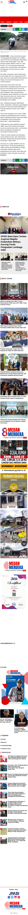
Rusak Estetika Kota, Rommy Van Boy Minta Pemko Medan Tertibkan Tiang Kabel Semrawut (17, 812)
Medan (2, 22)
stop (10, 26)
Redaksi (11, 889)
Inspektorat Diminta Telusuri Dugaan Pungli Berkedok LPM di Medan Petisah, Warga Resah (17, 830)
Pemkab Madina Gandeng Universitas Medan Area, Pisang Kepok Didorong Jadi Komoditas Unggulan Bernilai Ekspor (13, 373)
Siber (16, 889)
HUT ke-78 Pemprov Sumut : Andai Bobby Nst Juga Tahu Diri (6, 721)
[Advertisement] (14, 8)
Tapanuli (15, 22)
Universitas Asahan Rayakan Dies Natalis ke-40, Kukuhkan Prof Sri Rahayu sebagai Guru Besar (13, 421)
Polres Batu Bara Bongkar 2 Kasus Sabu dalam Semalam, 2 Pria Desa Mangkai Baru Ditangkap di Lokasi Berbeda (16, 794)
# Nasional (3, 742)
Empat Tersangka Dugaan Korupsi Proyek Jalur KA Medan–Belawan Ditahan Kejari (18, 776)
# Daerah (3, 739)
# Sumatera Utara (5, 748)
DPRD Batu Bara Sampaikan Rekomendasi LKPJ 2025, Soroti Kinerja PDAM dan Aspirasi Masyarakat (6, 266)
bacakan (4, 26)
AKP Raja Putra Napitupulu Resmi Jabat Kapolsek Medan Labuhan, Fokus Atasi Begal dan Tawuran (17, 757)
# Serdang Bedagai (5, 745)
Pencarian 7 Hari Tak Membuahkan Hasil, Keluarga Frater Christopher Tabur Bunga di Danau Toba (18, 767)
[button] (26, 1)
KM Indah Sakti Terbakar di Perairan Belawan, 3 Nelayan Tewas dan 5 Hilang (16, 821)
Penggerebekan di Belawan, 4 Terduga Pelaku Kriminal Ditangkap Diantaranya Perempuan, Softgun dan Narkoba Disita (17, 804)
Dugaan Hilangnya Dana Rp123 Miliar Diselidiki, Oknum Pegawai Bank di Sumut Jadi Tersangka (17, 785)
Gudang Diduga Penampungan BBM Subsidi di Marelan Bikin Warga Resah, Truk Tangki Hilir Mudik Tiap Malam (16, 840)
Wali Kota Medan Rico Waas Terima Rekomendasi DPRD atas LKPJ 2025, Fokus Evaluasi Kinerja (13, 303)
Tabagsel (8, 22)
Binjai (21, 22)
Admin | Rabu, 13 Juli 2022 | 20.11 (6, 23)
